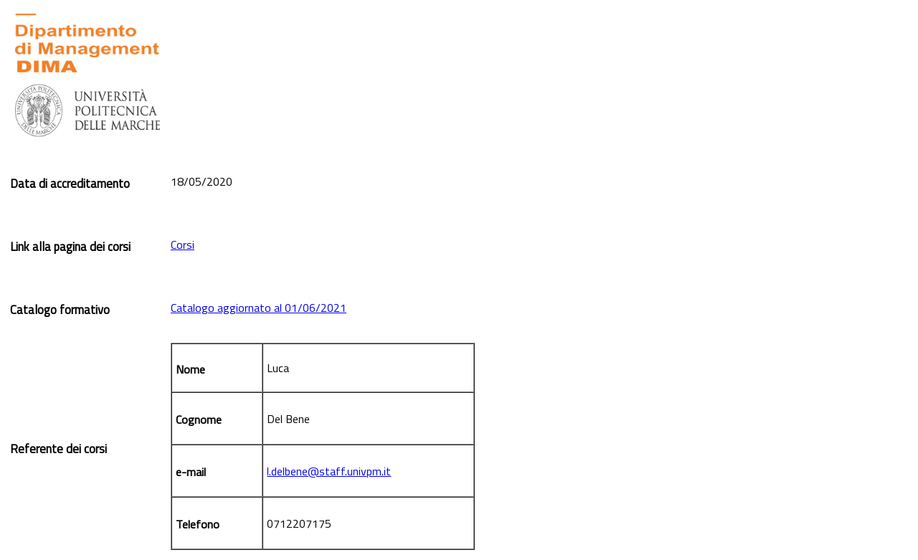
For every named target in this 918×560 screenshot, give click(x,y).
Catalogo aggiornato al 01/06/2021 (258, 307)
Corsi (182, 244)
